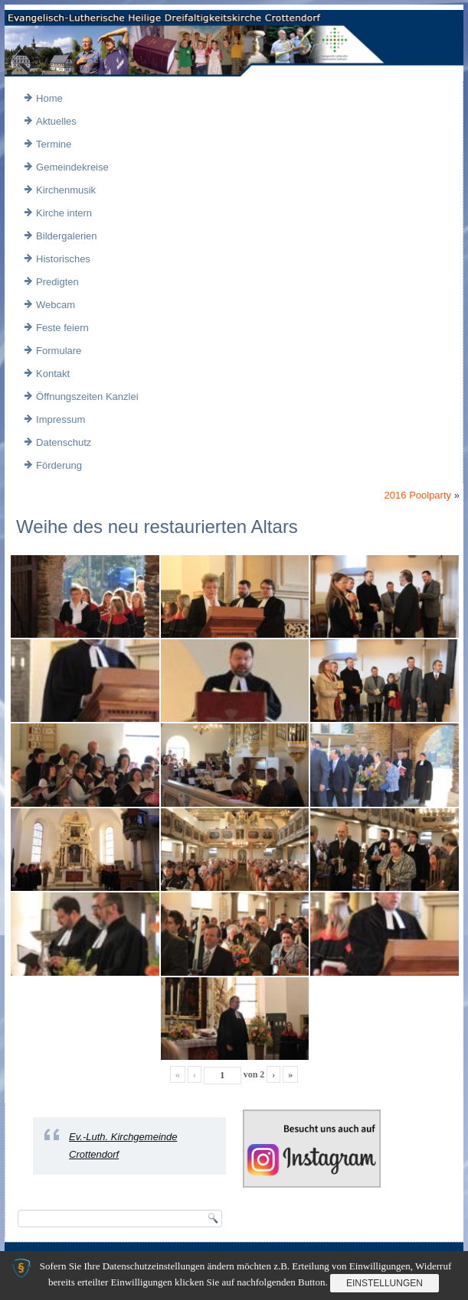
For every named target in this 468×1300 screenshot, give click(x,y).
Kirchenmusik (66, 190)
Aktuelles (56, 121)
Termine (53, 144)
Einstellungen (384, 1283)
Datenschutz (63, 442)
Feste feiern (62, 327)
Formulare (58, 350)
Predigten (57, 282)
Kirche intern (64, 213)
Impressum (60, 419)
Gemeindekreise (72, 167)
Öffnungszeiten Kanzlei (87, 396)
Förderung (59, 465)
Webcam (55, 304)
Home (49, 98)
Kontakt (53, 373)
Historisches (63, 259)
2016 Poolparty (418, 495)
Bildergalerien (66, 236)
